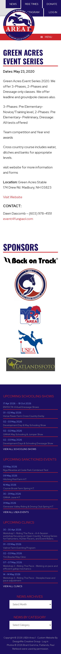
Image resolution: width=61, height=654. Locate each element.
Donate (52, 4)
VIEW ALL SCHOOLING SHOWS (19, 449)
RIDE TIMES (31, 4)
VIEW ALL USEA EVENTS (16, 512)
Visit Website (12, 197)
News (13, 4)
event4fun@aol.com (18, 219)
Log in (53, 12)
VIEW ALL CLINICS (12, 586)
